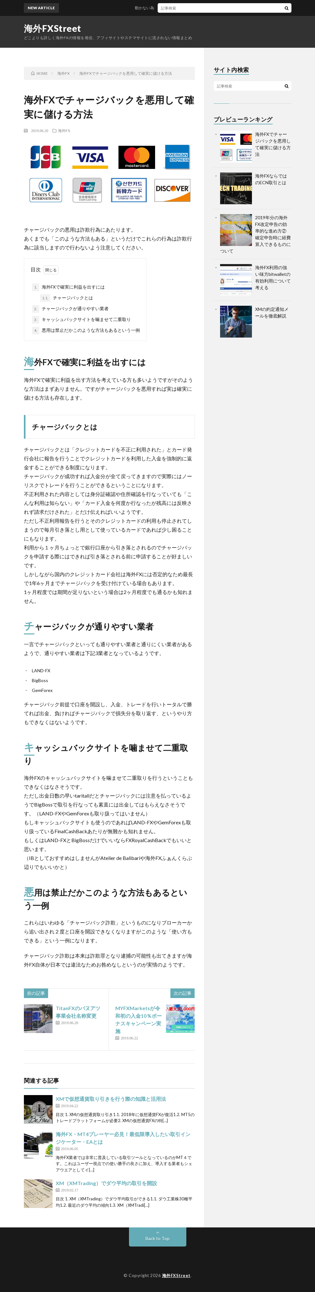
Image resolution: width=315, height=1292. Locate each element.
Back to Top (157, 1238)
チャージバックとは (66, 298)
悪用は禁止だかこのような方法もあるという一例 (86, 330)
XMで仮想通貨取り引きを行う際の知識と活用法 (111, 1099)
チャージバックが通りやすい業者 (70, 309)
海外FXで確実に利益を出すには (68, 287)
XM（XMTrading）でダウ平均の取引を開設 (106, 1183)
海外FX (64, 130)
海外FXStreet (52, 28)
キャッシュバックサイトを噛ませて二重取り (81, 320)
